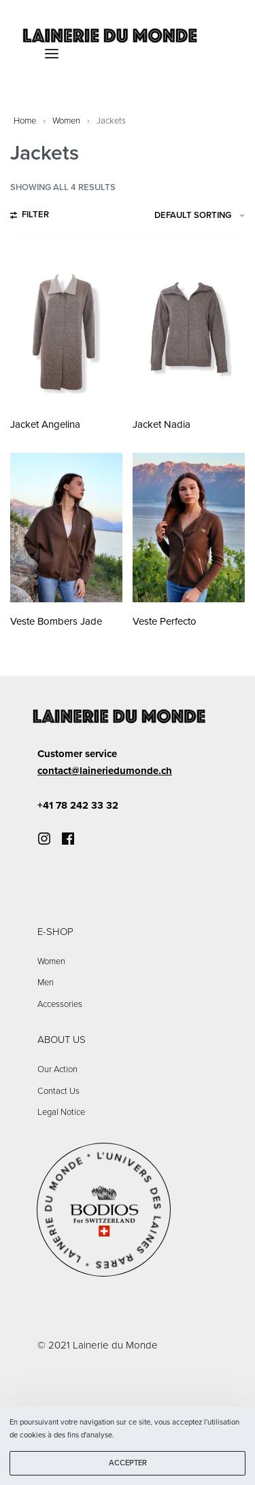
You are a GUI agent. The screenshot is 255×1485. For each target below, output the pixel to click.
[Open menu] (51, 53)
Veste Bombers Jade (56, 621)
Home (25, 120)
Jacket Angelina (45, 424)
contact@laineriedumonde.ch (104, 771)
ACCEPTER (128, 1463)
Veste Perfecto (165, 621)
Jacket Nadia (161, 424)
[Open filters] (29, 216)
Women (66, 120)
